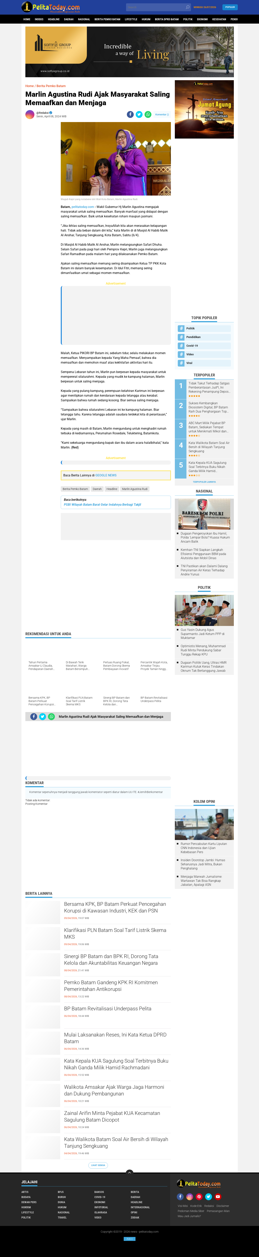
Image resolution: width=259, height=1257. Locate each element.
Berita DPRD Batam (167, 19)
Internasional (140, 1207)
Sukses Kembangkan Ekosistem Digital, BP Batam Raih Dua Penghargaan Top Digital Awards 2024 (208, 407)
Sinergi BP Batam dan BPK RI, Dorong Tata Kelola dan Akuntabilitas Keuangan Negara (111, 959)
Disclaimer (223, 1205)
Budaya (25, 1197)
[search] (158, 7)
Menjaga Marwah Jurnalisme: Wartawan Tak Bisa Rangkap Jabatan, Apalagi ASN (201, 881)
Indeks (39, 19)
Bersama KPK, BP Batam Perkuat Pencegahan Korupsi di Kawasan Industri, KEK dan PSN (115, 907)
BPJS (61, 1192)
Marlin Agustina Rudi (134, 489)
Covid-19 (192, 345)
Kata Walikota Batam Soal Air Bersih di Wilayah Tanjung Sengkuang (116, 1142)
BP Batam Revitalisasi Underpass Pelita (107, 1009)
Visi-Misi (183, 1205)
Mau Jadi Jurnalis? (189, 1216)
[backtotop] (130, 1173)
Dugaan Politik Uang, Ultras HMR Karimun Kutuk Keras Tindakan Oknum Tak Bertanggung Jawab (204, 667)
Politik (188, 19)
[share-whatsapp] (148, 114)
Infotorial (101, 1207)
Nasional (84, 19)
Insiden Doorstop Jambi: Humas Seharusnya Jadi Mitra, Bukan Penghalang (203, 864)
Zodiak (135, 1217)
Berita (135, 1192)
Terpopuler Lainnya (204, 482)
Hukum (146, 19)
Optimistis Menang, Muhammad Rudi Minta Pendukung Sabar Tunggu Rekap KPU (203, 650)
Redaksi (209, 1205)
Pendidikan (193, 337)
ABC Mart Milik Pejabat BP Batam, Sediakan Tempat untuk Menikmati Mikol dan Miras (208, 427)
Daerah (69, 19)
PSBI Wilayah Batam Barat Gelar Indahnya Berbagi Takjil (102, 504)
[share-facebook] (130, 114)
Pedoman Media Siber (191, 1211)
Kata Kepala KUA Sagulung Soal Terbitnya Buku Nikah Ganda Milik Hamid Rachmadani (116, 1064)
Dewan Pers (29, 1202)
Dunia (61, 1202)
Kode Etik (196, 1205)
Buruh (62, 1197)
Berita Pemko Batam (107, 19)
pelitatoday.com (83, 207)
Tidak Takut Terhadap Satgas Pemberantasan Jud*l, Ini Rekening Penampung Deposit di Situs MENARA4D (209, 387)
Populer (230, 7)
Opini (134, 1212)
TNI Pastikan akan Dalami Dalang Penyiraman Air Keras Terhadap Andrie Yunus (204, 570)
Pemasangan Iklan (218, 1211)
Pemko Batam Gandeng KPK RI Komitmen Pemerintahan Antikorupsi (111, 986)
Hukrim (26, 1207)
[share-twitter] (139, 114)
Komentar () (162, 114)
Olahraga (100, 1212)
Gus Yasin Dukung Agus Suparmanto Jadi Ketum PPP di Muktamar (203, 634)
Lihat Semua (98, 1165)
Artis (25, 1192)
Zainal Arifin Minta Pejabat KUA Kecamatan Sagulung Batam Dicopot (112, 1116)
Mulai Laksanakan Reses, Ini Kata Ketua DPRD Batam (115, 1038)
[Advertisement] (41, 181)
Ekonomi (202, 19)
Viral (189, 363)
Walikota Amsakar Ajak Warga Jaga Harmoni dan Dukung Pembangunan (114, 1090)
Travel (62, 1217)
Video (190, 354)
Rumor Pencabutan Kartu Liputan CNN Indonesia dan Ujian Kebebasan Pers (204, 848)
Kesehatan (219, 19)
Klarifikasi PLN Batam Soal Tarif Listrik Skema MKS (115, 933)
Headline (54, 19)
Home (26, 19)
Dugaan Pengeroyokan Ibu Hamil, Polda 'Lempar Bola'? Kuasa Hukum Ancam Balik (205, 538)
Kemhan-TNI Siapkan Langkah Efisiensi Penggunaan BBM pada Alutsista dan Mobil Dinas (203, 554)
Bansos (99, 1192)
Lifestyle (131, 19)
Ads (130, 1239)
